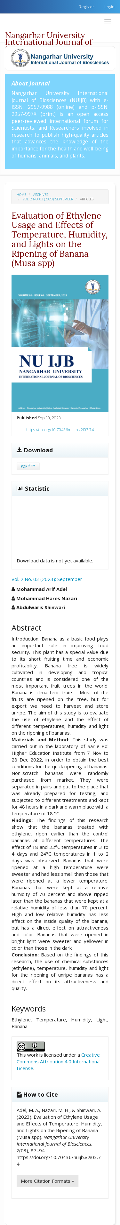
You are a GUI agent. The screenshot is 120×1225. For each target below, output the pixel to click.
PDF (28, 466)
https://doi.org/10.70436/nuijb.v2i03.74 (60, 429)
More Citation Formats (47, 1181)
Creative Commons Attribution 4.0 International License (58, 1061)
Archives (40, 194)
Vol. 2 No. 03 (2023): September (48, 199)
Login (109, 7)
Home (21, 194)
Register (86, 7)
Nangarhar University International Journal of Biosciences (48, 36)
